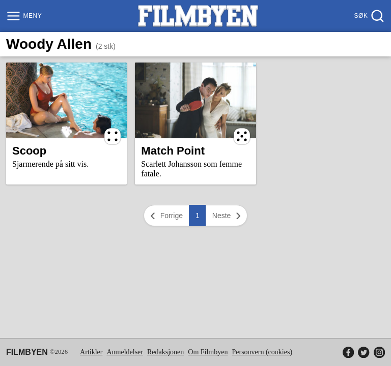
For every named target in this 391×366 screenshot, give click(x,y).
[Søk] (368, 16)
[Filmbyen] (198, 16)
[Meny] (25, 16)
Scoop (29, 150)
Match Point (173, 150)
